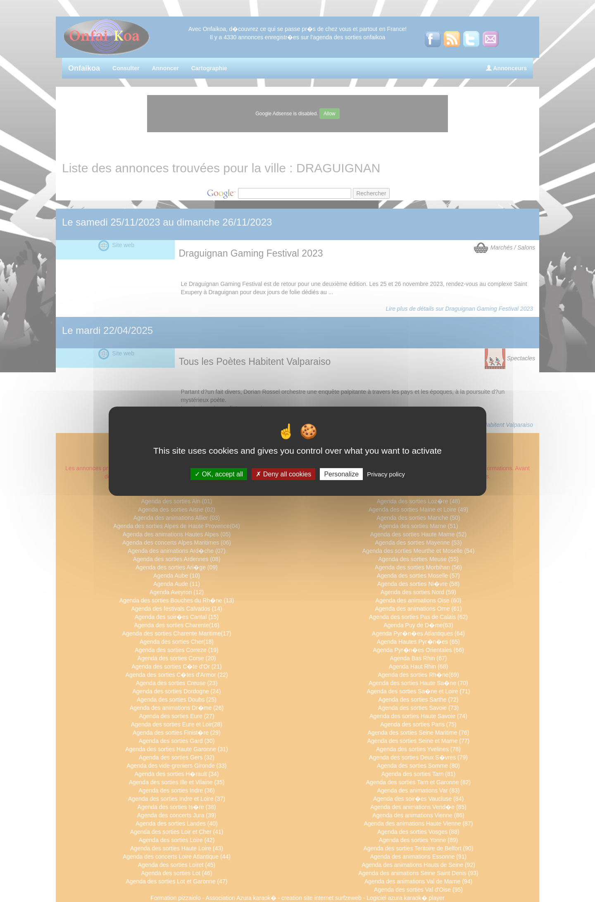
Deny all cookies (283, 473)
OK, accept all (219, 473)
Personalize (341, 473)
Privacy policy (386, 473)
